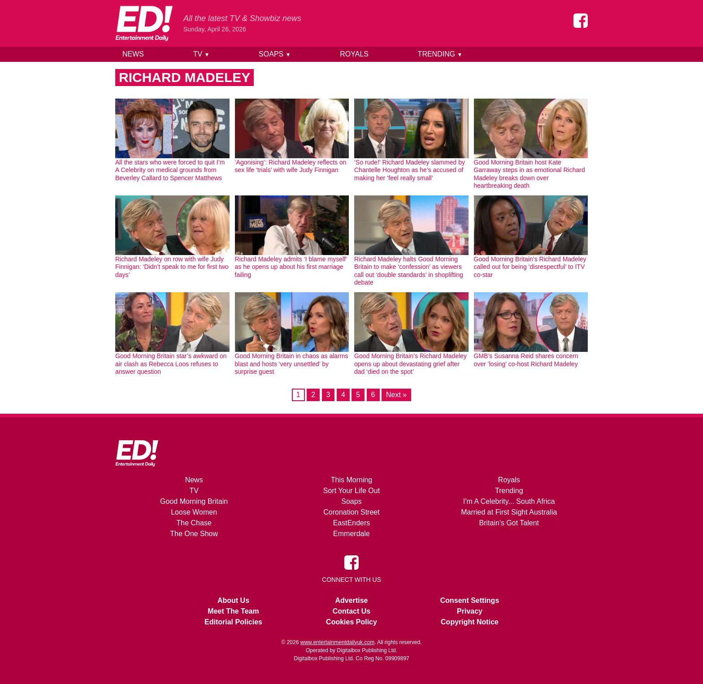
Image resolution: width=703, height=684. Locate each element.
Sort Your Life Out (351, 490)
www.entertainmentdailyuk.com (337, 642)
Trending (440, 54)
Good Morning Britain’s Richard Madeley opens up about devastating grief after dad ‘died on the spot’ (410, 363)
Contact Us (351, 611)
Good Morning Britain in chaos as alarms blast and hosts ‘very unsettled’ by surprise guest (291, 363)
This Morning (351, 480)
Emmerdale (351, 533)
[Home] (144, 23)
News (133, 54)
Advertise (351, 600)
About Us (233, 600)
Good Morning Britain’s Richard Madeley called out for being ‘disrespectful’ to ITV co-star (530, 266)
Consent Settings (469, 600)
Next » (396, 394)
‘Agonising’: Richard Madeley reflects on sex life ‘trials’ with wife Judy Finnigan (291, 166)
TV (201, 54)
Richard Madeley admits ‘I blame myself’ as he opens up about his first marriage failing (291, 266)
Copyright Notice (470, 622)
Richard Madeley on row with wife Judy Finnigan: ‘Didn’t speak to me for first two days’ (172, 266)
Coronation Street (351, 512)
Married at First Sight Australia (509, 512)
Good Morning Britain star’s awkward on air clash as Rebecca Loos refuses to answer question (171, 363)
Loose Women (194, 512)
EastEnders (351, 523)
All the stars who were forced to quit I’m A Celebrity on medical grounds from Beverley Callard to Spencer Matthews (170, 170)
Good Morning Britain (194, 501)
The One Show (194, 533)
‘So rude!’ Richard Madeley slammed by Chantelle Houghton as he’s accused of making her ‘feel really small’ (409, 170)
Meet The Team (233, 611)
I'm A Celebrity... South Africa (509, 501)
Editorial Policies (233, 622)
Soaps (275, 54)
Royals (354, 54)
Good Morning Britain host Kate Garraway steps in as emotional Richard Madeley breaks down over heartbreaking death (529, 174)
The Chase (194, 523)
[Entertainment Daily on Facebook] (580, 20)
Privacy (469, 611)
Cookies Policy (351, 622)
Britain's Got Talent (509, 523)
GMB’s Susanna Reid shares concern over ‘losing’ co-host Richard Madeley (526, 360)
